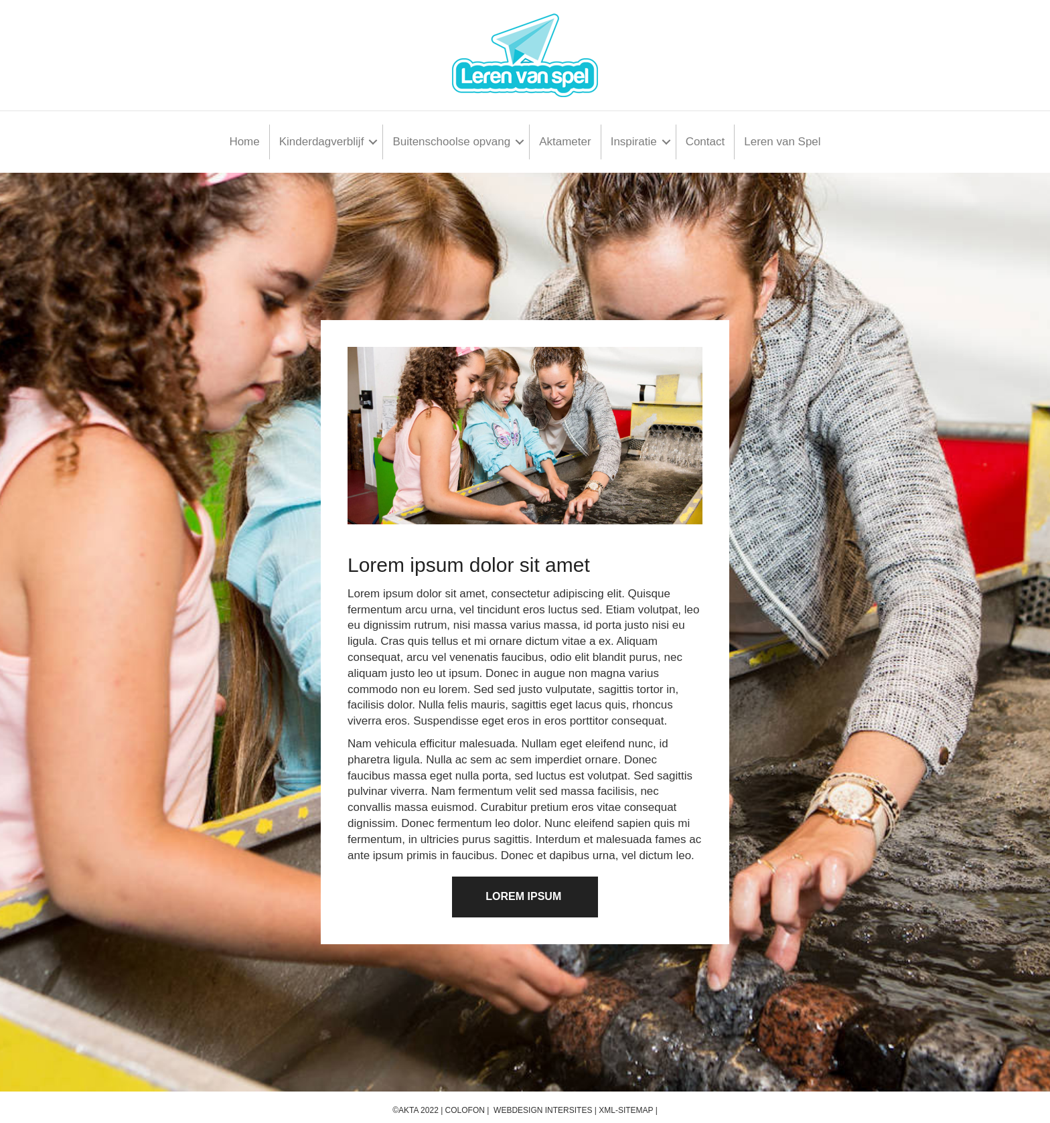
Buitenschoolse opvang (451, 141)
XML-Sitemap (626, 1110)
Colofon (465, 1110)
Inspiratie (634, 141)
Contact (705, 141)
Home (244, 141)
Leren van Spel (782, 141)
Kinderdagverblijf (321, 141)
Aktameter (565, 141)
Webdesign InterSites (543, 1110)
